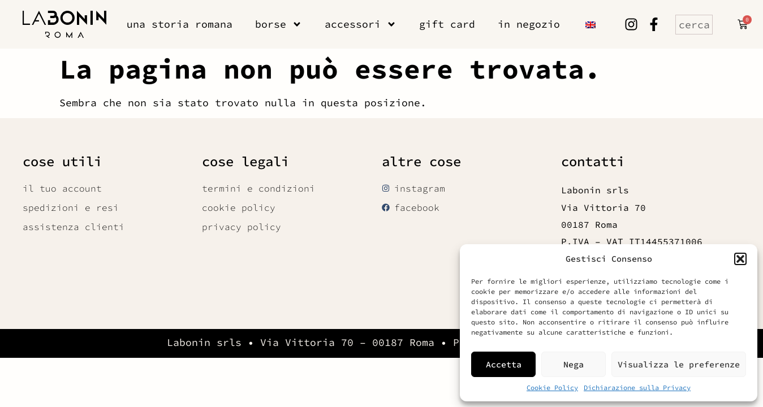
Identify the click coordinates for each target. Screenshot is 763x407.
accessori (360, 24)
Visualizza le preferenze (679, 364)
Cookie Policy (552, 387)
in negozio (529, 24)
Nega (573, 364)
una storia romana (179, 24)
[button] (740, 259)
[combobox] (694, 24)
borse (278, 24)
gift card (447, 24)
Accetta (503, 364)
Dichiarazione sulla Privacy (637, 387)
